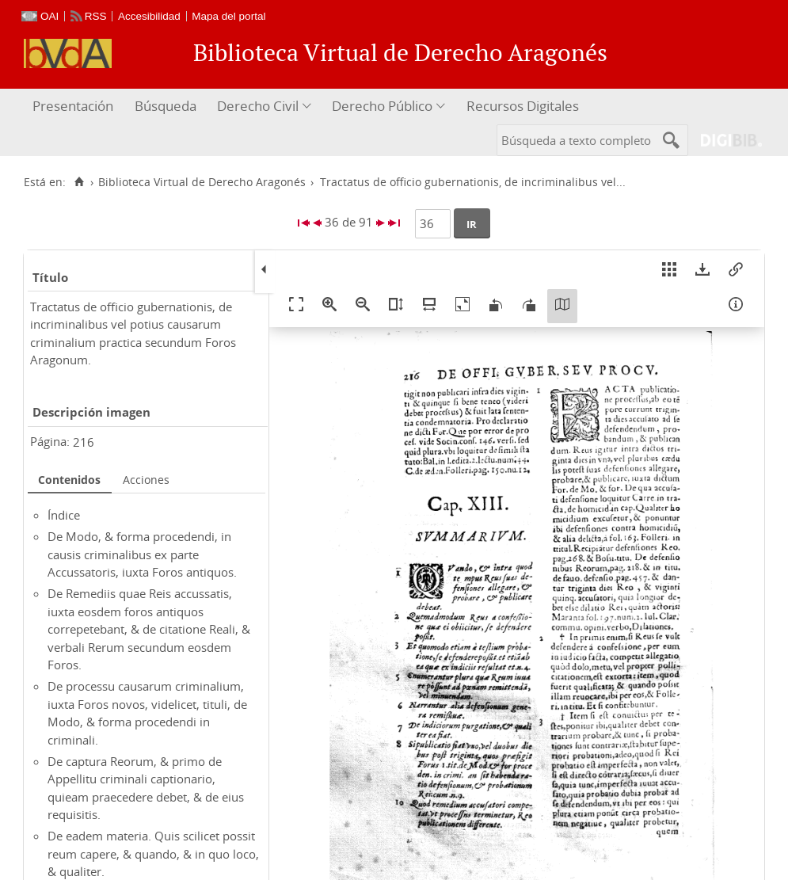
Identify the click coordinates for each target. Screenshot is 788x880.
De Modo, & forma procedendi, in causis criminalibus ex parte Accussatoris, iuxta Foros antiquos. (142, 554)
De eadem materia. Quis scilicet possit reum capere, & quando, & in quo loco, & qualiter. (153, 853)
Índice (64, 515)
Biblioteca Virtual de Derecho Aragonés (202, 182)
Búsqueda (165, 106)
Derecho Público (382, 106)
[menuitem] (75, 106)
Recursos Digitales (522, 106)
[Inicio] (79, 182)
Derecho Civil (258, 106)
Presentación (72, 106)
